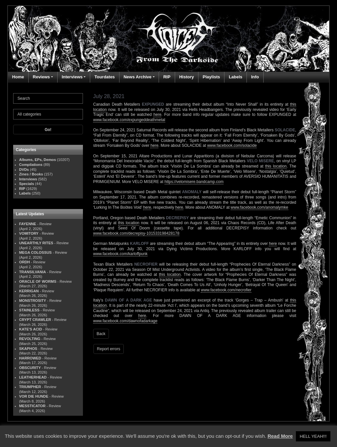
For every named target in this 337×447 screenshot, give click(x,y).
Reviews (41, 76)
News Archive (137, 76)
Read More (280, 436)
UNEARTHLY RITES (36, 243)
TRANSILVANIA (32, 272)
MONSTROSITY (32, 300)
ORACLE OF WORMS (37, 281)
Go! (48, 129)
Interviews (72, 76)
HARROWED (30, 358)
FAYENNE (27, 224)
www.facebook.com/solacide (232, 145)
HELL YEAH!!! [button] (313, 436)
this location (276, 166)
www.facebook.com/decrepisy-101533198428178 (136, 233)
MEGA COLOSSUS (35, 252)
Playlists (211, 76)
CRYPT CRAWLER (35, 320)
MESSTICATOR (32, 406)
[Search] (48, 98)
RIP (166, 76)
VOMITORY (29, 233)
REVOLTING (29, 339)
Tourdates (104, 76)
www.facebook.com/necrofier (226, 290)
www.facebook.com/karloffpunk (120, 253)
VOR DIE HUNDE (33, 396)
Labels (235, 76)
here (157, 114)
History (186, 76)
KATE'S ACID (30, 329)
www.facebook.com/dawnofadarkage (125, 321)
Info (255, 76)
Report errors (108, 349)
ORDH (24, 262)
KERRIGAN (29, 291)
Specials (26, 184)
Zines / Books (31, 174)
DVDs (24, 169)
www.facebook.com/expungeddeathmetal (129, 120)
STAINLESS (29, 310)
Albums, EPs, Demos (37, 160)
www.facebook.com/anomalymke (259, 207)
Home (18, 76)
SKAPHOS (28, 349)
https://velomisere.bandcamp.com (194, 181)
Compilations (30, 165)
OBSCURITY (30, 368)
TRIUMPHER (30, 387)
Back (101, 333)
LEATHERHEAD (33, 377)
